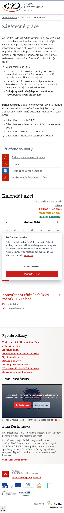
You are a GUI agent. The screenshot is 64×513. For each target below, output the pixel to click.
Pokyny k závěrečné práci (28, 157)
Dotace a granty (11, 360)
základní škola (49, 209)
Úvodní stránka (9, 17)
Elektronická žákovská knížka (20, 342)
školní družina (49, 216)
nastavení (28, 255)
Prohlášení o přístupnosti (25, 477)
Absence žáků (10, 349)
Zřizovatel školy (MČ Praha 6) (20, 368)
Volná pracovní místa (15, 364)
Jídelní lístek (10, 345)
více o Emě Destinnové (14, 459)
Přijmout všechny (32, 274)
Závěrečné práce (39, 17)
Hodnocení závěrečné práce (29, 177)
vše (57, 205)
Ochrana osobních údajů (16, 372)
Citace (16, 164)
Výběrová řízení (11, 357)
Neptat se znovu (41, 405)
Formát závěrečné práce (27, 170)
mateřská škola (49, 213)
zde (56, 419)
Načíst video (24, 405)
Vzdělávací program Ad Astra (19, 353)
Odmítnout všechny (32, 266)
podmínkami (39, 397)
